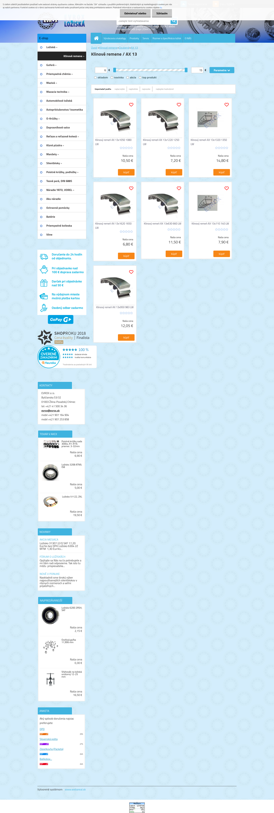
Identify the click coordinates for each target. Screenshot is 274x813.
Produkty (134, 38)
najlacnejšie (120, 89)
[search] (174, 21)
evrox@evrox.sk (50, 411)
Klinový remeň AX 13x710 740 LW (210, 224)
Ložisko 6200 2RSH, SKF (72, 609)
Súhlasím (162, 13)
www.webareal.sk (75, 789)
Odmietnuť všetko (135, 13)
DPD (42, 729)
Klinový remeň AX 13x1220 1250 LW (161, 142)
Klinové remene (108, 47)
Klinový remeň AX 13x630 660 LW (162, 224)
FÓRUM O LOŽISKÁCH (52, 557)
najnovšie (146, 89)
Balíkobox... (46, 759)
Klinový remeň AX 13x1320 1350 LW (209, 142)
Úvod (94, 47)
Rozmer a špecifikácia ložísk (167, 38)
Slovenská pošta (49, 739)
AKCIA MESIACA (49, 539)
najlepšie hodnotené (165, 89)
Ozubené (124, 47)
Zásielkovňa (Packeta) (51, 749)
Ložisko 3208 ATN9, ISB (72, 465)
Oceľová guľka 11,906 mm (69, 641)
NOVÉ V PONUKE (50, 574)
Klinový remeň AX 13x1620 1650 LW (113, 226)
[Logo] (61, 21)
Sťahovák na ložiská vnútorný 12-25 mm (72, 674)
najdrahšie (133, 89)
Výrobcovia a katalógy (115, 38)
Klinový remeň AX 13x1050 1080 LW (113, 142)
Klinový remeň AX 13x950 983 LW (115, 307)
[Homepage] (98, 38)
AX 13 (134, 47)
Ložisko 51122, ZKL (72, 496)
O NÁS (188, 38)
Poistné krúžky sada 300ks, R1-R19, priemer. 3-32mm (72, 443)
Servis (146, 38)
